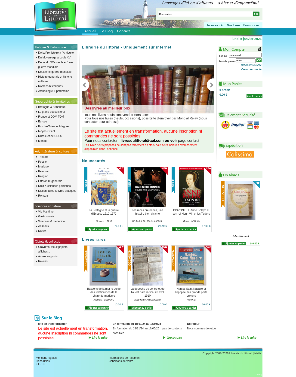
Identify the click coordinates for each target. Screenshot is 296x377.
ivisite (257, 353)
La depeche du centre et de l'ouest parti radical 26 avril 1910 (147, 292)
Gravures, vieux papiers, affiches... (53, 249)
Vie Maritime (45, 211)
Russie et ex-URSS (50, 136)
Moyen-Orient (46, 131)
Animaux (43, 226)
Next (210, 84)
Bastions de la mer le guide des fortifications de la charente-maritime (104, 292)
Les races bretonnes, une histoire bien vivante (147, 212)
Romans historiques (50, 86)
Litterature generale (50, 181)
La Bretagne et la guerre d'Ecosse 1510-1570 (104, 212)
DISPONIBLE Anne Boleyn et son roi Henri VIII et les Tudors (191, 212)
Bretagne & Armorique (51, 107)
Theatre (43, 156)
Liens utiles (43, 361)
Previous (85, 84)
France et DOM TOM (51, 116)
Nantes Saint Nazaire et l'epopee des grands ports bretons (191, 292)
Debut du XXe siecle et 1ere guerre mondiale (55, 65)
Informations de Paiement (124, 357)
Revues (43, 261)
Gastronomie (46, 216)
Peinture (43, 171)
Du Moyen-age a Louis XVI (54, 57)
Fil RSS (40, 364)
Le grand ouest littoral (51, 111)
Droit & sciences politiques (54, 186)
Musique (43, 166)
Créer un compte (251, 69)
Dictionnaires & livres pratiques (57, 190)
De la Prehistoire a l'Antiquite (56, 52)
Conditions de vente (121, 361)
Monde (42, 141)
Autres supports (48, 256)
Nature (42, 231)
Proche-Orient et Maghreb (54, 126)
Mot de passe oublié (251, 65)
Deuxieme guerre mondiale (54, 71)
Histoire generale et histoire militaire (55, 79)
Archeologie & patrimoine (53, 91)
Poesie (42, 161)
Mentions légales (46, 357)
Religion (43, 176)
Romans (43, 195)
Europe (42, 121)
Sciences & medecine (51, 221)
